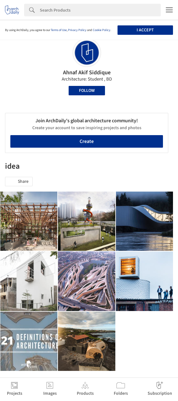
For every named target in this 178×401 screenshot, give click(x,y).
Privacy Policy (77, 30)
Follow (87, 90)
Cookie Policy (101, 30)
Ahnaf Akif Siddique (87, 73)
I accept (145, 30)
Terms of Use (59, 30)
